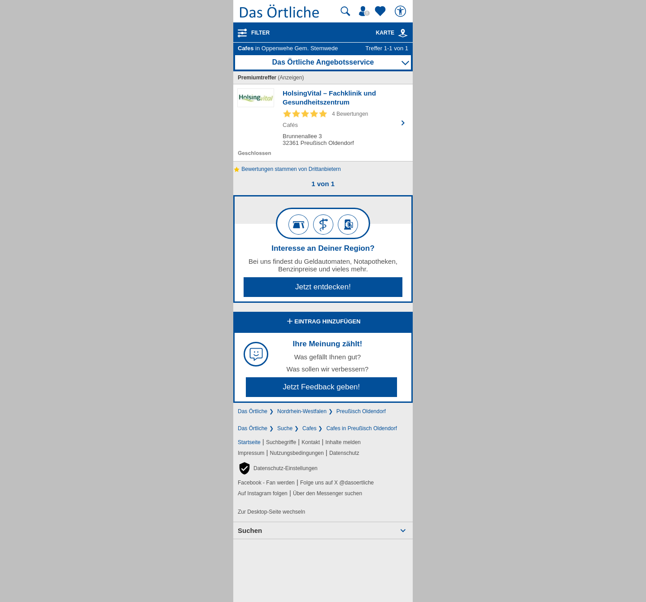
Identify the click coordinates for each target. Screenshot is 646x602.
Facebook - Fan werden (266, 483)
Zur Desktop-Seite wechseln (271, 512)
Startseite (249, 442)
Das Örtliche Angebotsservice (323, 62)
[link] (402, 33)
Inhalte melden (343, 442)
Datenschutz (344, 453)
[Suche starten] (345, 11)
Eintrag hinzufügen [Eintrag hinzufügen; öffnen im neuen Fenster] (322, 322)
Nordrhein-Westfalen (302, 411)
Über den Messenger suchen (327, 493)
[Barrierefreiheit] (401, 11)
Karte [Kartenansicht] (392, 33)
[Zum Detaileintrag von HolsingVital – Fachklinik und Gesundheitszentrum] (323, 123)
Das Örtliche (252, 411)
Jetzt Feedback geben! (321, 387)
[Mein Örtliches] (365, 11)
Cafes (309, 428)
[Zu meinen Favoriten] (381, 11)
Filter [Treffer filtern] (260, 33)
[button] (278, 468)
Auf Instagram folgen (263, 493)
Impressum (251, 453)
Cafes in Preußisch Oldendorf (361, 428)
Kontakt (310, 442)
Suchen (250, 530)
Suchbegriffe (281, 442)
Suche (284, 428)
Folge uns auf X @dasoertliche (337, 483)
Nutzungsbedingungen (297, 453)
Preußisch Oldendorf (361, 411)
